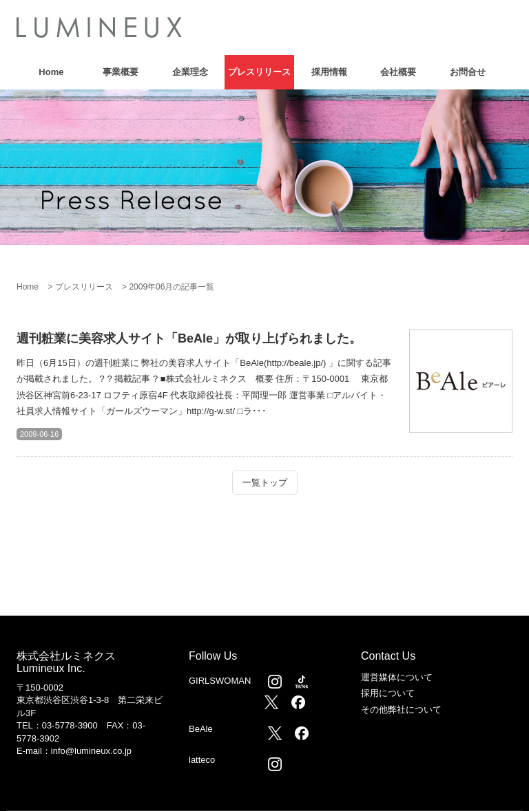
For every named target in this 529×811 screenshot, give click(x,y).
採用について (388, 693)
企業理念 (190, 72)
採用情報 (329, 72)
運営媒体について (397, 677)
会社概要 (398, 72)
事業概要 (120, 72)
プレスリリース (259, 72)
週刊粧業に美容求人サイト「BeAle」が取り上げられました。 (189, 338)
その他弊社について (401, 709)
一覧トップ (264, 482)
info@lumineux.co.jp (91, 751)
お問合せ (468, 72)
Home (51, 72)
